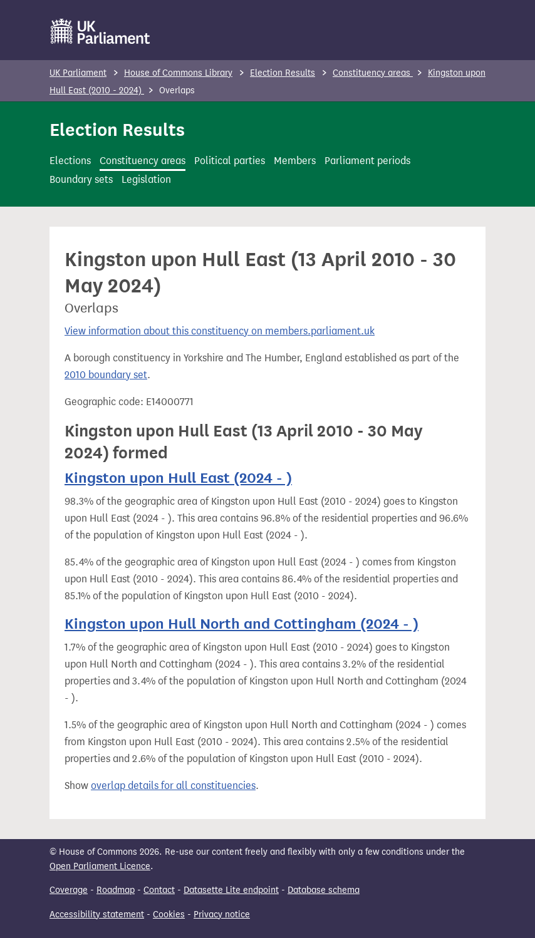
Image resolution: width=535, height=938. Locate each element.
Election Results (282, 73)
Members (295, 161)
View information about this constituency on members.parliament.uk (220, 331)
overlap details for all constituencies (173, 785)
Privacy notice (222, 914)
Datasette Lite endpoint (231, 890)
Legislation (146, 179)
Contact (159, 890)
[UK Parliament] (100, 31)
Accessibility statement (96, 914)
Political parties (229, 161)
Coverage (68, 890)
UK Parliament (77, 73)
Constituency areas (373, 73)
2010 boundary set (106, 375)
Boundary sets (81, 179)
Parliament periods (367, 161)
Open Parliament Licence (99, 866)
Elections (70, 161)
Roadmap (115, 890)
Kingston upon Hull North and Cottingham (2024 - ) (241, 624)
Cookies (169, 914)
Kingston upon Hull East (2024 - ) (178, 478)
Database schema (324, 890)
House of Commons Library (178, 73)
